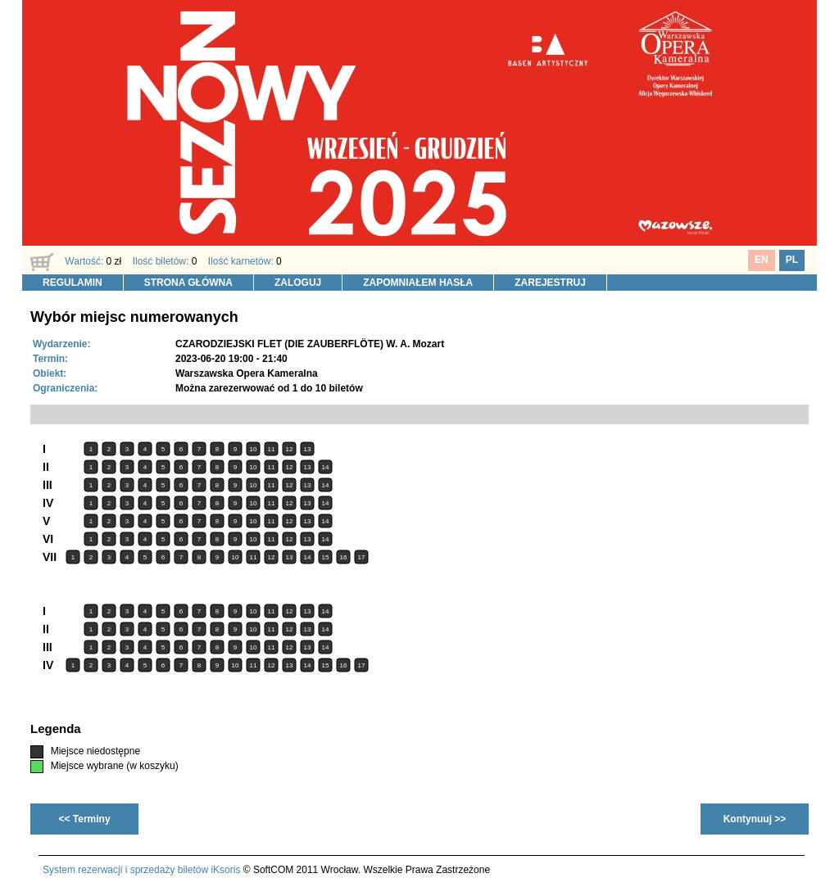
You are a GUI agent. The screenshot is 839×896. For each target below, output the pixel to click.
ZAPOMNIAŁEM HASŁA (418, 282)
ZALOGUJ (297, 282)
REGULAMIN (72, 282)
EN (762, 259)
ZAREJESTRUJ (550, 282)
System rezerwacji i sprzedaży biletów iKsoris (141, 870)
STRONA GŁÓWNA (188, 282)
